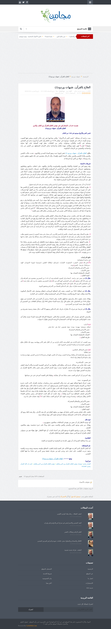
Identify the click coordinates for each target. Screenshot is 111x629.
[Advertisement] (55, 57)
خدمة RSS (90, 588)
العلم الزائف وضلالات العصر (72, 532)
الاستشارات (89, 583)
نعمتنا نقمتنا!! (43, 36)
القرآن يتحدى (86, 464)
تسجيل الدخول (76, 496)
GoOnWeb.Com (31, 626)
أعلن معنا (49, 583)
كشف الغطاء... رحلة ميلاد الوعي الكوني (69, 514)
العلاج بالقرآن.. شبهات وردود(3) (52, 459)
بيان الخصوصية (47, 578)
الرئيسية (90, 569)
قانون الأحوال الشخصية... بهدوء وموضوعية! (23, 36)
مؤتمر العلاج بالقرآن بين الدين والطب (44, 464)
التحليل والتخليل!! (68, 36)
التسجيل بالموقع (47, 569)
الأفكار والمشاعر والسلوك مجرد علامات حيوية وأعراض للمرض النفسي (59, 541)
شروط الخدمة (47, 574)
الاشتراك (63, 496)
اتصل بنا (90, 578)
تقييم (20, 476)
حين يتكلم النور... (55, 36)
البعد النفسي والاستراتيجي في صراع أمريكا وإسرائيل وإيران (62, 523)
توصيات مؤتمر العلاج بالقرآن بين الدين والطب (69, 464)
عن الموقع (89, 574)
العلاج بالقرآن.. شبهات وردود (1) (76, 153)
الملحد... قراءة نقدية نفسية (73, 550)
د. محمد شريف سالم (80, 91)
